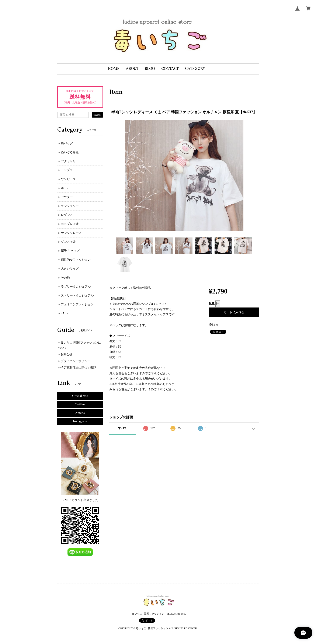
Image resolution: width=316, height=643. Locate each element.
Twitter (80, 405)
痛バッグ (67, 143)
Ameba (80, 413)
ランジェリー (70, 206)
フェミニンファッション (77, 304)
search (97, 114)
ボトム (65, 188)
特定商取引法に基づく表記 (78, 367)
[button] (196, 69)
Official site (80, 396)
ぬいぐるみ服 (70, 152)
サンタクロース (71, 232)
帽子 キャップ (70, 250)
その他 (65, 277)
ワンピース (68, 179)
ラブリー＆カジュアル (76, 286)
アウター (67, 197)
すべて (122, 428)
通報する (213, 324)
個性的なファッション (76, 259)
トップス (67, 170)
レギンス (67, 214)
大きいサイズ (70, 268)
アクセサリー (70, 161)
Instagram (80, 422)
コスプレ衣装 (70, 224)
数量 (212, 303)
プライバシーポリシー (75, 361)
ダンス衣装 (68, 241)
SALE (64, 313)
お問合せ (66, 354)
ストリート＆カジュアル (77, 295)
